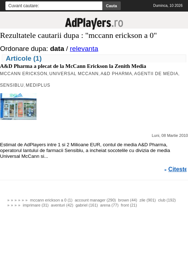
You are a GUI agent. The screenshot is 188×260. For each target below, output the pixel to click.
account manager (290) (95, 200)
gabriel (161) (87, 205)
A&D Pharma (116, 74)
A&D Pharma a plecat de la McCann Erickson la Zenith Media (73, 66)
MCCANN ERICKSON (23, 74)
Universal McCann (73, 74)
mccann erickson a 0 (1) (51, 200)
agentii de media (156, 74)
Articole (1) (24, 58)
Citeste (178, 169)
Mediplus (38, 85)
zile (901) (148, 200)
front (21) (129, 205)
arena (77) (109, 205)
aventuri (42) (62, 205)
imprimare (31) (36, 205)
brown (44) (127, 200)
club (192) (167, 200)
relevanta (84, 48)
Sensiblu (12, 85)
